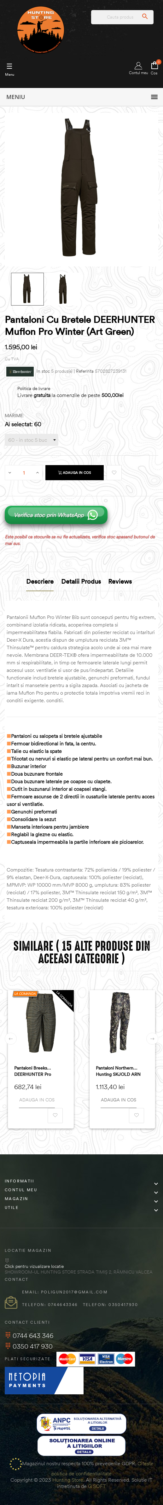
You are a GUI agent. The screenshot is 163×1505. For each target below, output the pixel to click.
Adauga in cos (74, 472)
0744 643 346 (29, 1335)
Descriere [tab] (40, 581)
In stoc (43, 371)
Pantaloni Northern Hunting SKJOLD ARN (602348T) (118, 1071)
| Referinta (84, 371)
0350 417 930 (29, 1346)
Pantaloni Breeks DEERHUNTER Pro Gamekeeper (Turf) (33, 1071)
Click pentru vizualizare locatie (34, 1266)
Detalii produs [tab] (81, 581)
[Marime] (31, 440)
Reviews (120, 581)
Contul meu (138, 68)
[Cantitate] (24, 472)
